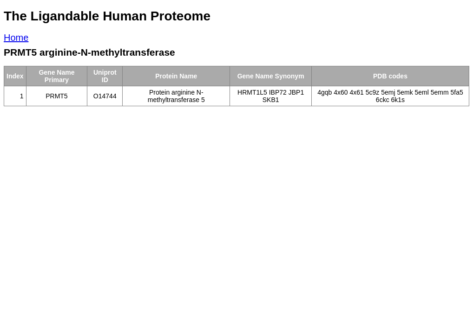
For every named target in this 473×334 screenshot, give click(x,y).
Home (16, 37)
